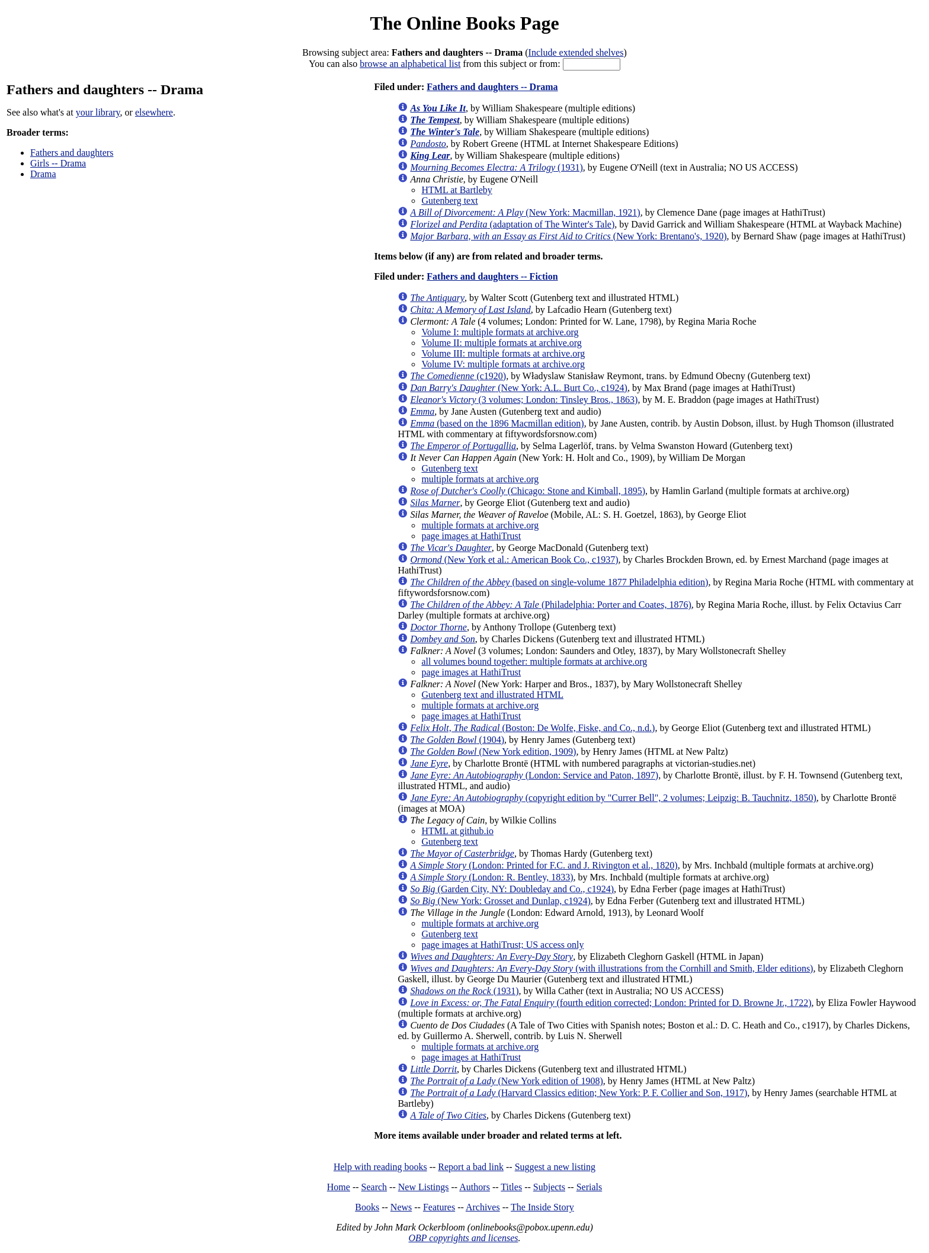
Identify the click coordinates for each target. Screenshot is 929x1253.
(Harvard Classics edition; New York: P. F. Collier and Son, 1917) (578, 1093)
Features (439, 1207)
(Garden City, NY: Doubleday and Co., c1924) (512, 889)
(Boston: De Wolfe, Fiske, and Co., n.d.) (532, 728)
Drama (43, 174)
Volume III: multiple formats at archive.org (503, 353)
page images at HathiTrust (471, 536)
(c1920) (458, 376)
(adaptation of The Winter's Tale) (512, 224)
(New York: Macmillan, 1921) (525, 212)
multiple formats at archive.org (480, 479)
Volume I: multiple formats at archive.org (499, 332)
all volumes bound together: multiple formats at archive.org (534, 661)
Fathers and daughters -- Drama (492, 87)
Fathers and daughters (71, 153)
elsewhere (154, 112)
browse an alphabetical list (410, 64)
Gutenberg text (449, 201)
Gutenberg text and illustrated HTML (492, 695)
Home (338, 1187)
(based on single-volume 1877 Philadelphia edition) (559, 582)
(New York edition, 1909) (493, 751)
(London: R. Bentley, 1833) (491, 877)
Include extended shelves (576, 52)
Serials (589, 1187)
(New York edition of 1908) (506, 1081)
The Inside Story (542, 1207)
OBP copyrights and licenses (463, 1238)
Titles (511, 1187)
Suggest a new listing (555, 1167)
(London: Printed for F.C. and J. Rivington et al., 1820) (543, 865)
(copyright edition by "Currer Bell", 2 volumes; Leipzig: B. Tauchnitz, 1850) (613, 798)
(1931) (496, 167)
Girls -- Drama (58, 163)
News (401, 1207)
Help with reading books (380, 1167)
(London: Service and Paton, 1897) (534, 775)
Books (367, 1207)
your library (98, 112)
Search (374, 1187)
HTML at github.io (457, 831)
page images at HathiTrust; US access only (502, 945)
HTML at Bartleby (456, 190)
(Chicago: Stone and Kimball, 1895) (527, 491)
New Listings (423, 1187)
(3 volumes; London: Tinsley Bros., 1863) (524, 400)
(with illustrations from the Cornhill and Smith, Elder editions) (611, 968)
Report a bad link (471, 1167)
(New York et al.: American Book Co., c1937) (514, 560)
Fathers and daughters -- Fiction (492, 276)
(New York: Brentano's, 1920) (568, 236)
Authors (474, 1187)
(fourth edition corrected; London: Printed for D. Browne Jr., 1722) (610, 1003)
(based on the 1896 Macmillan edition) (497, 423)
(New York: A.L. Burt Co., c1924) (518, 388)
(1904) (457, 740)
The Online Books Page (464, 23)
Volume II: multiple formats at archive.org (501, 343)
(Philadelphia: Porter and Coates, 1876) (550, 605)
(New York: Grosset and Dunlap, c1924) (500, 901)
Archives (483, 1207)
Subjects (549, 1187)
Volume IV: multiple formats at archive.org (503, 364)
